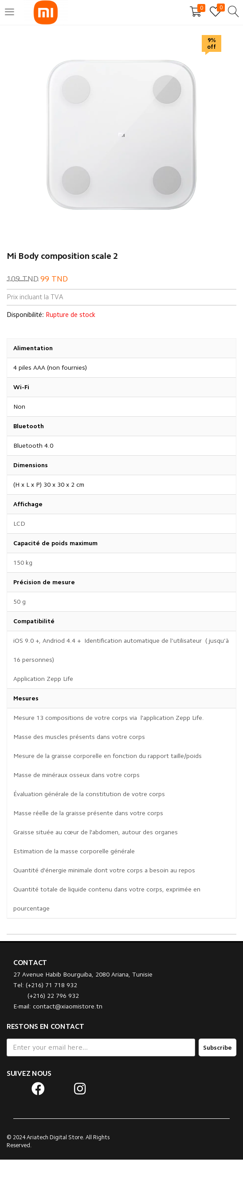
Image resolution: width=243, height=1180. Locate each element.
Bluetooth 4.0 (33, 445)
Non (19, 406)
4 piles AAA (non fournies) (50, 367)
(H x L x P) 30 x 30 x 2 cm (48, 484)
